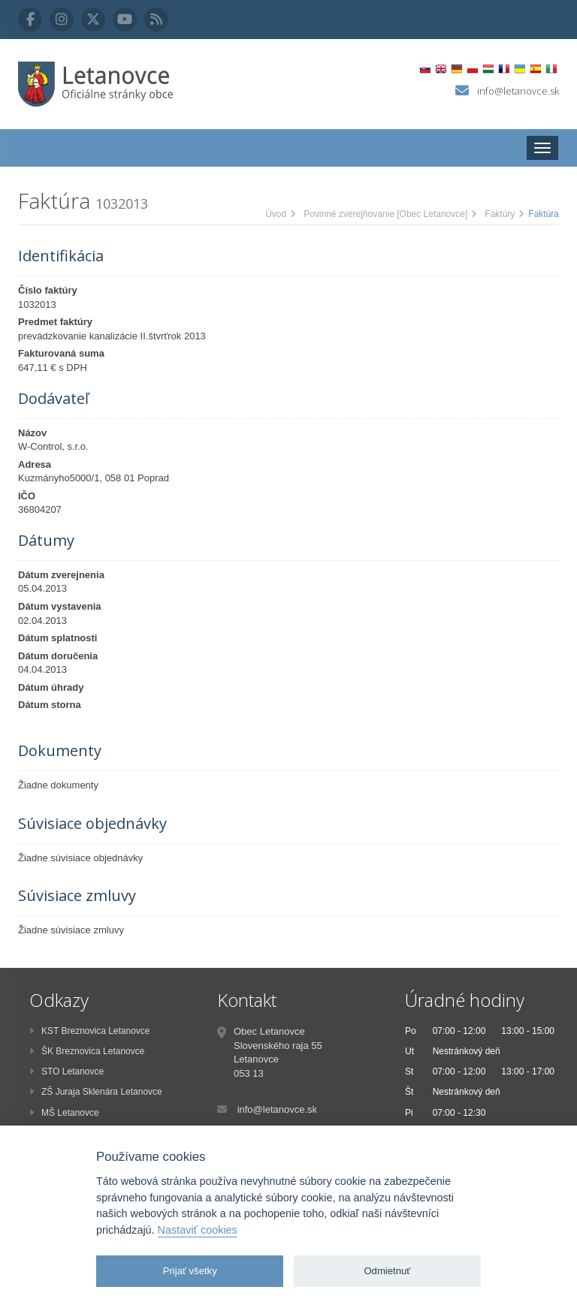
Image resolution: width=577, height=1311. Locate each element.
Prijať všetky (190, 1270)
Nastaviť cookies (197, 1230)
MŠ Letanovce (64, 1113)
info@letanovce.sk (518, 91)
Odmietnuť (387, 1270)
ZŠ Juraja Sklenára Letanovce (95, 1091)
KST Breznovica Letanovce (89, 1031)
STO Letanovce (66, 1071)
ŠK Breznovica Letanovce (86, 1051)
